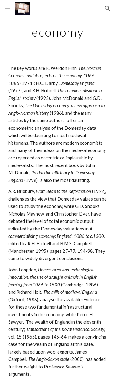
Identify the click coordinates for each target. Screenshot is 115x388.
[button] (7, 8)
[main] (57, 32)
